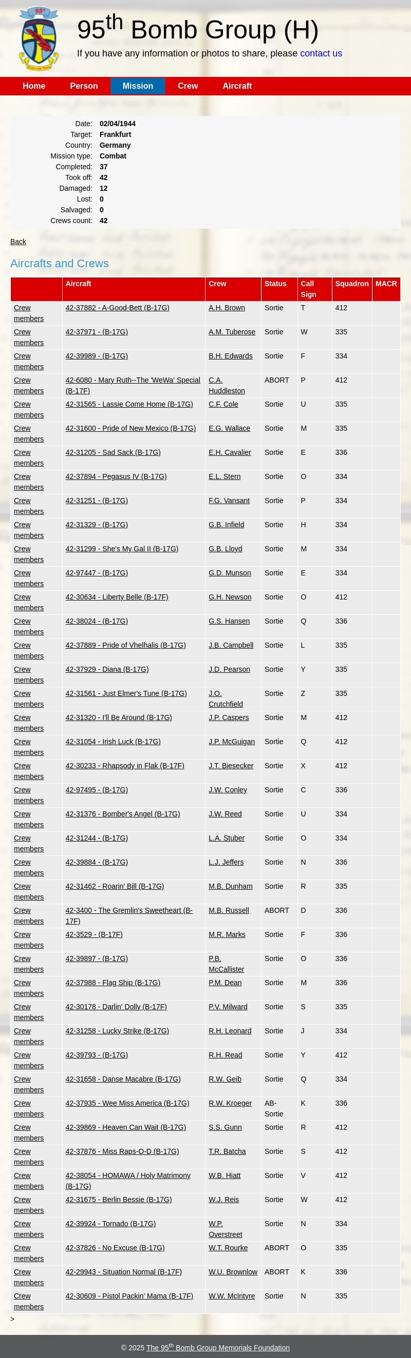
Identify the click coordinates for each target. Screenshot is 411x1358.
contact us (321, 53)
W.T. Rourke (228, 1248)
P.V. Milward (228, 1007)
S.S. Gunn (225, 1127)
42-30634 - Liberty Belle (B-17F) (117, 597)
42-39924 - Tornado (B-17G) (111, 1224)
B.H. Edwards (231, 356)
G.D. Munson (230, 573)
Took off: (78, 177)
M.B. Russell (229, 910)
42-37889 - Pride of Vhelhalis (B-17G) (126, 645)
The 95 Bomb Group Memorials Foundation (218, 1348)
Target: (81, 134)
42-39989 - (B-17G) (97, 356)
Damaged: (75, 188)
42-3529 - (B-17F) (94, 934)
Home (34, 86)
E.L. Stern (224, 476)
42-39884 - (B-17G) (97, 862)
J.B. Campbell (231, 645)
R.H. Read (225, 1055)
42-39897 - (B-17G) (97, 958)
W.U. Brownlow (233, 1272)
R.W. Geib (225, 1079)
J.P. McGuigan (232, 741)
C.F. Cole (223, 404)
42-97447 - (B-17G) (97, 573)
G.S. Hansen (229, 621)
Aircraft (237, 86)
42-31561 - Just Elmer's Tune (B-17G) (126, 693)
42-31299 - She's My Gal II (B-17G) (122, 549)
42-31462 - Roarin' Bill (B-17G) (115, 886)
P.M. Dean (225, 982)
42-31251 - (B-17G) (97, 500)
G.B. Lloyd (225, 549)
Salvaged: (76, 210)
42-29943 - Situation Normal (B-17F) (124, 1272)
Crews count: (71, 220)
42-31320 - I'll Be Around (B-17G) (119, 717)
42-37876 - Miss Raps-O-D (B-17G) (122, 1151)
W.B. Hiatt (224, 1175)
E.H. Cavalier (230, 452)
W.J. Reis (224, 1199)
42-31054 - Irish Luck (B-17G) (113, 741)
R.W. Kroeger (230, 1103)
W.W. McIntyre (232, 1296)
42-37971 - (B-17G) (97, 332)
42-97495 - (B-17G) (97, 790)
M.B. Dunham (231, 886)
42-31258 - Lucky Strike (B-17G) (118, 1031)
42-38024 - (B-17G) (97, 621)
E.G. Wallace (229, 428)
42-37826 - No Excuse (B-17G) (115, 1248)
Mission (138, 86)
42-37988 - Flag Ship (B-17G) (113, 982)
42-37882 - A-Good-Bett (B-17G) (118, 308)
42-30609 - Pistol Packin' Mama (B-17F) (130, 1296)
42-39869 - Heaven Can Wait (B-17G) (126, 1127)
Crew (188, 86)
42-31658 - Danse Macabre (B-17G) (123, 1079)
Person (84, 86)
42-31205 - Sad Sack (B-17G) (113, 452)
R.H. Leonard (230, 1031)
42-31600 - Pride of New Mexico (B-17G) (131, 428)
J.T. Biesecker (231, 766)
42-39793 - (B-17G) (97, 1055)
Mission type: (71, 156)
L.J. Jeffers (226, 862)
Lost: (84, 199)
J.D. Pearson (229, 669)
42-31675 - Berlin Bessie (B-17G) (119, 1199)
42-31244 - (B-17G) (97, 838)
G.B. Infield (226, 525)
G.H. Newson (230, 597)
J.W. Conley (228, 790)
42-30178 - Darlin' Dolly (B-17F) (116, 1007)
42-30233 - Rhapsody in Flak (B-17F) (125, 766)
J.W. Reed (225, 814)
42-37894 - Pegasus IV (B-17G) (116, 476)
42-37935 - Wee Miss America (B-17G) (128, 1103)
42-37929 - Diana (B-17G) (107, 669)
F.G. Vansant (229, 500)
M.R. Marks (227, 934)
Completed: (73, 167)
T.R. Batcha (227, 1151)
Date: (84, 123)
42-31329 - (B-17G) (97, 525)
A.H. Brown (227, 308)
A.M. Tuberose (232, 332)
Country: (78, 145)
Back (18, 241)
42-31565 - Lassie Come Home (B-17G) (129, 404)
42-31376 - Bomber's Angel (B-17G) (123, 814)
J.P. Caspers (229, 717)
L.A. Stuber (227, 838)
